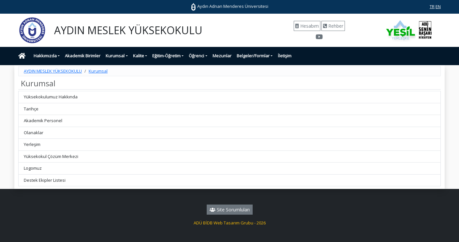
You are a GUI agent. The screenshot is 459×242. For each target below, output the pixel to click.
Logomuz (33, 168)
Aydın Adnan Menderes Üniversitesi (229, 6)
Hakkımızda (45, 56)
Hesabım (307, 26)
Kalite (138, 56)
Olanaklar (33, 132)
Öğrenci (196, 56)
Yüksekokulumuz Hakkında (51, 97)
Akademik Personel (43, 120)
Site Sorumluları (230, 209)
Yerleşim (32, 144)
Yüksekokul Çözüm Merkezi (51, 156)
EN (438, 6)
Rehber (333, 26)
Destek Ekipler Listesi (45, 180)
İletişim (284, 56)
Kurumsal (115, 56)
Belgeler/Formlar (253, 56)
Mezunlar (222, 56)
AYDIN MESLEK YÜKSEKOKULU (53, 71)
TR (432, 6)
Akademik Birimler (82, 56)
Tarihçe (31, 109)
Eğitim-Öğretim (166, 56)
